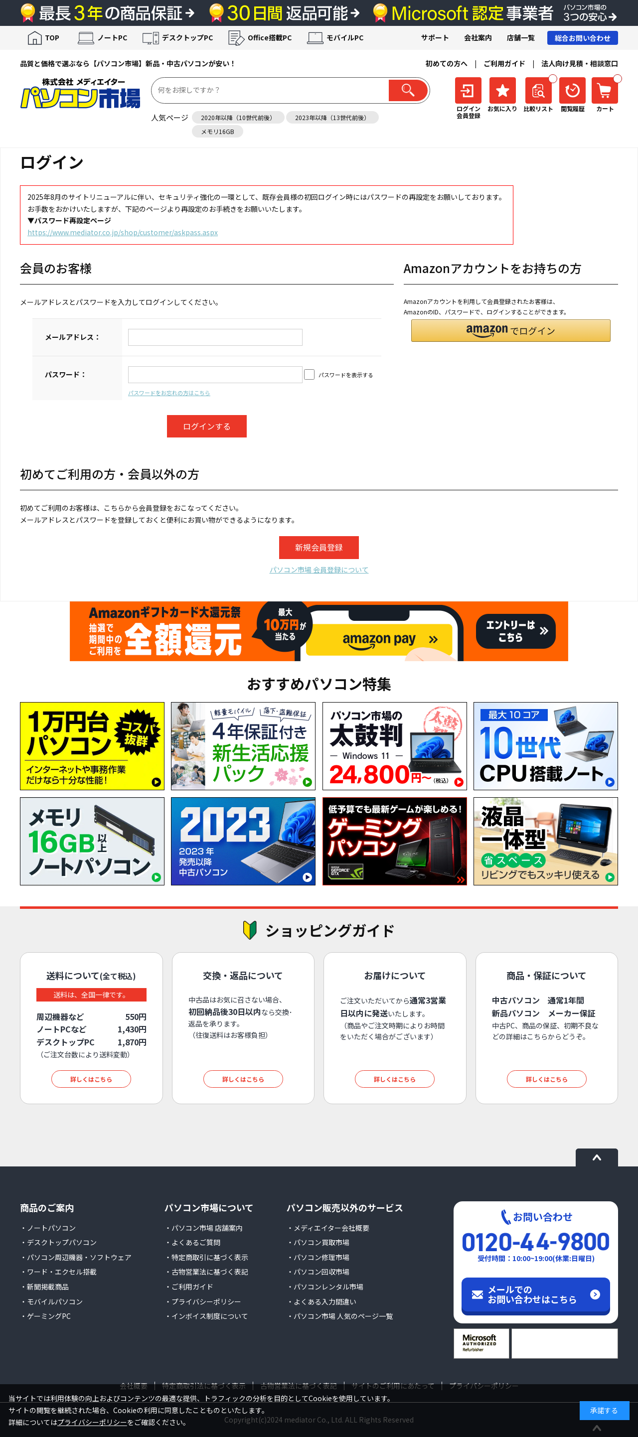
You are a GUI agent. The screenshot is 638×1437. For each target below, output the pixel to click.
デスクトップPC (187, 37)
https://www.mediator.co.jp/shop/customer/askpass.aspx (122, 232)
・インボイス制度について (206, 1316)
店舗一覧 (521, 37)
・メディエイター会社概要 (328, 1228)
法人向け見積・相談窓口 (579, 63)
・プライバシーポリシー (202, 1301)
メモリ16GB (217, 131)
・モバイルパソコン (51, 1301)
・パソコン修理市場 (318, 1257)
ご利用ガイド (504, 63)
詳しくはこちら (91, 1079)
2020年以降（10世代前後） (238, 117)
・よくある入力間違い (321, 1301)
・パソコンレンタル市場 (325, 1287)
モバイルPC (344, 37)
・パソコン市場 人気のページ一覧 (340, 1316)
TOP (52, 37)
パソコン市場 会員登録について (319, 570)
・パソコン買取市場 (318, 1242)
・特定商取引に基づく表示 (206, 1257)
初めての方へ (447, 63)
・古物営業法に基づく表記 (206, 1272)
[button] (511, 330)
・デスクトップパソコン (58, 1242)
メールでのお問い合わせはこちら (532, 1294)
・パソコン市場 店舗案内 (203, 1228)
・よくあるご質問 (192, 1242)
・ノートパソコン (48, 1228)
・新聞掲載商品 (44, 1287)
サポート (435, 37)
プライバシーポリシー (92, 1422)
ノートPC (112, 37)
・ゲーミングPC (45, 1316)
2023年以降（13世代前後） (332, 117)
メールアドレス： (73, 337)
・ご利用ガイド (188, 1287)
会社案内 (478, 37)
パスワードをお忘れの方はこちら (169, 393)
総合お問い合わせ (583, 38)
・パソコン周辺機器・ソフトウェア (76, 1257)
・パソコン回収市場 (318, 1272)
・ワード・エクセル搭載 (58, 1272)
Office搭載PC (270, 37)
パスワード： (66, 374)
